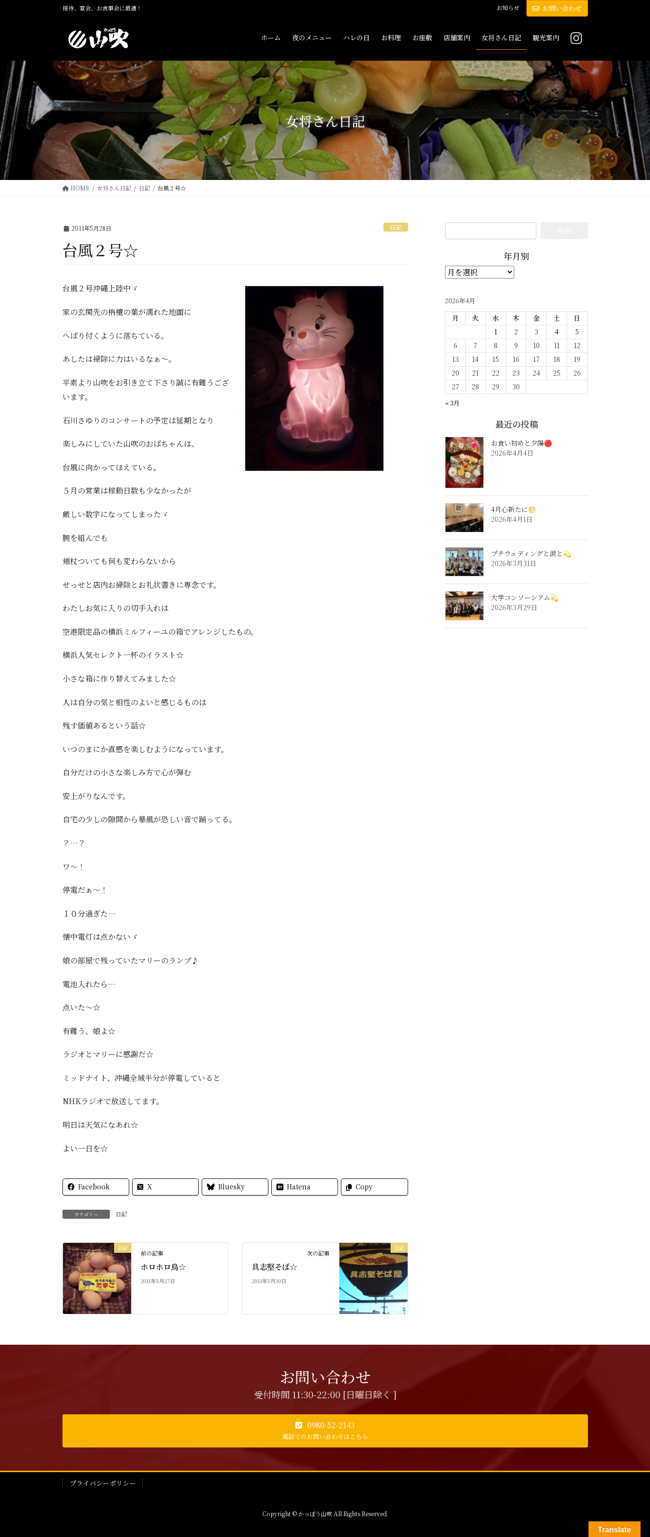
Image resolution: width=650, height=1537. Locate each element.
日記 (396, 227)
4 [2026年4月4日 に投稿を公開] (557, 331)
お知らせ (508, 7)
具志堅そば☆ (274, 1266)
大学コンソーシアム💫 (524, 597)
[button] (325, 1430)
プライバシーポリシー (103, 1483)
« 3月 (452, 402)
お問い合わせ (557, 8)
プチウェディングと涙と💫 (531, 553)
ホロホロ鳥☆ (163, 1266)
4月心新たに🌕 (513, 509)
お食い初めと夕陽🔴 (521, 443)
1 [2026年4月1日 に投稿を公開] (495, 331)
